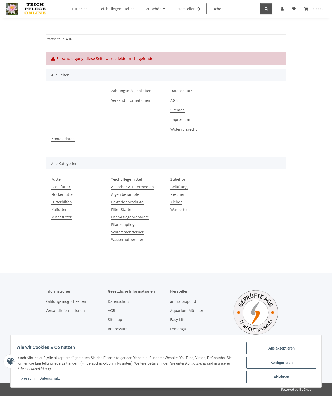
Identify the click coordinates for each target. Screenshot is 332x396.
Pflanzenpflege (123, 224)
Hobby (175, 337)
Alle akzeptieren (279, 350)
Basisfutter (60, 186)
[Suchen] (233, 8)
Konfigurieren (279, 364)
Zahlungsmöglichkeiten (131, 90)
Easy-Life (177, 319)
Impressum (28, 380)
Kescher (177, 194)
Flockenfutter (62, 194)
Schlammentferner (127, 232)
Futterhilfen (61, 201)
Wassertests (180, 209)
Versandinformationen (130, 100)
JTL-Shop (305, 389)
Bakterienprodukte (127, 201)
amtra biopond (183, 301)
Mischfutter (61, 216)
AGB (174, 100)
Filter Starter (122, 209)
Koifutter (59, 209)
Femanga (178, 328)
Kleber (176, 201)
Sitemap (177, 110)
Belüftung (179, 186)
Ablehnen (279, 377)
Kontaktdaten (63, 138)
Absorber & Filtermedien (132, 186)
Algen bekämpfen (126, 194)
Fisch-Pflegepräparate (130, 216)
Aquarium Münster (186, 310)
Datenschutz (52, 380)
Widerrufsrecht (183, 129)
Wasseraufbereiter (127, 239)
